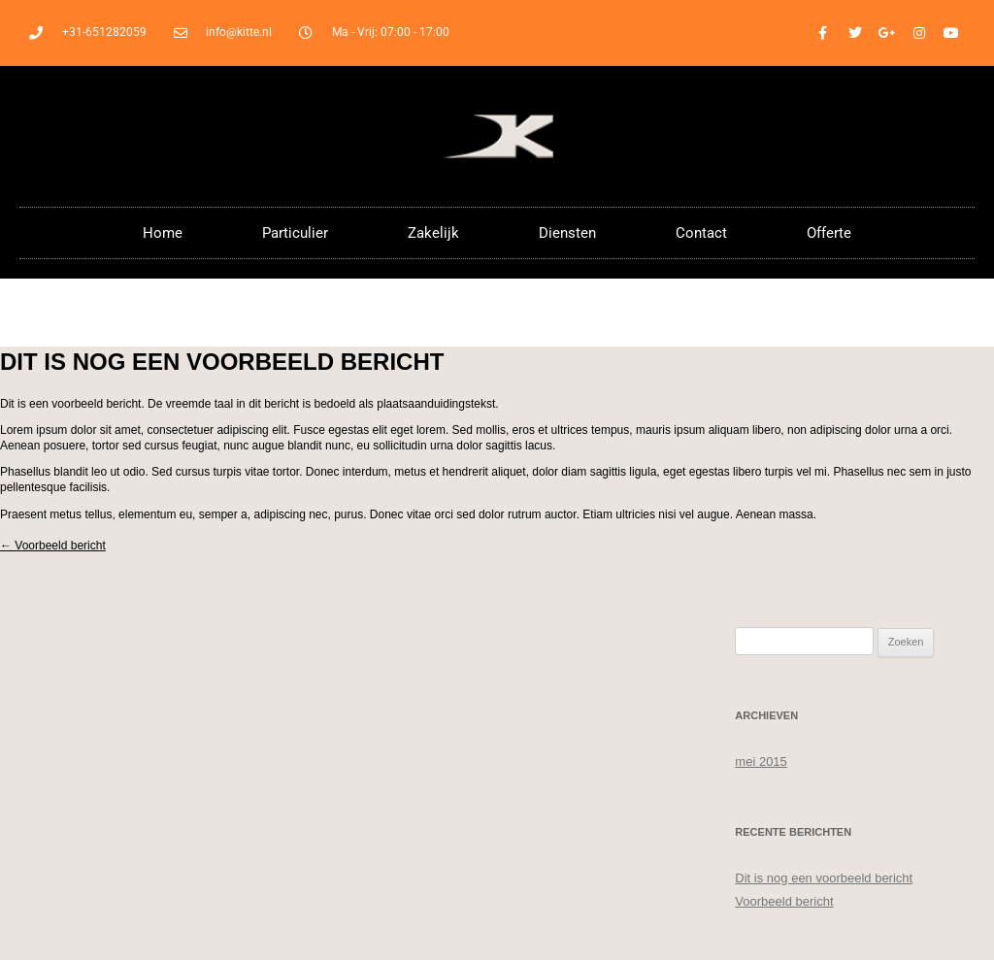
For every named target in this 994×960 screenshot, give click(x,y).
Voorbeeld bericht (53, 545)
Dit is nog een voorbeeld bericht (823, 878)
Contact (701, 233)
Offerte (829, 233)
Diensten (567, 233)
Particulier (295, 233)
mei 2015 (760, 761)
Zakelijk (433, 233)
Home (162, 233)
